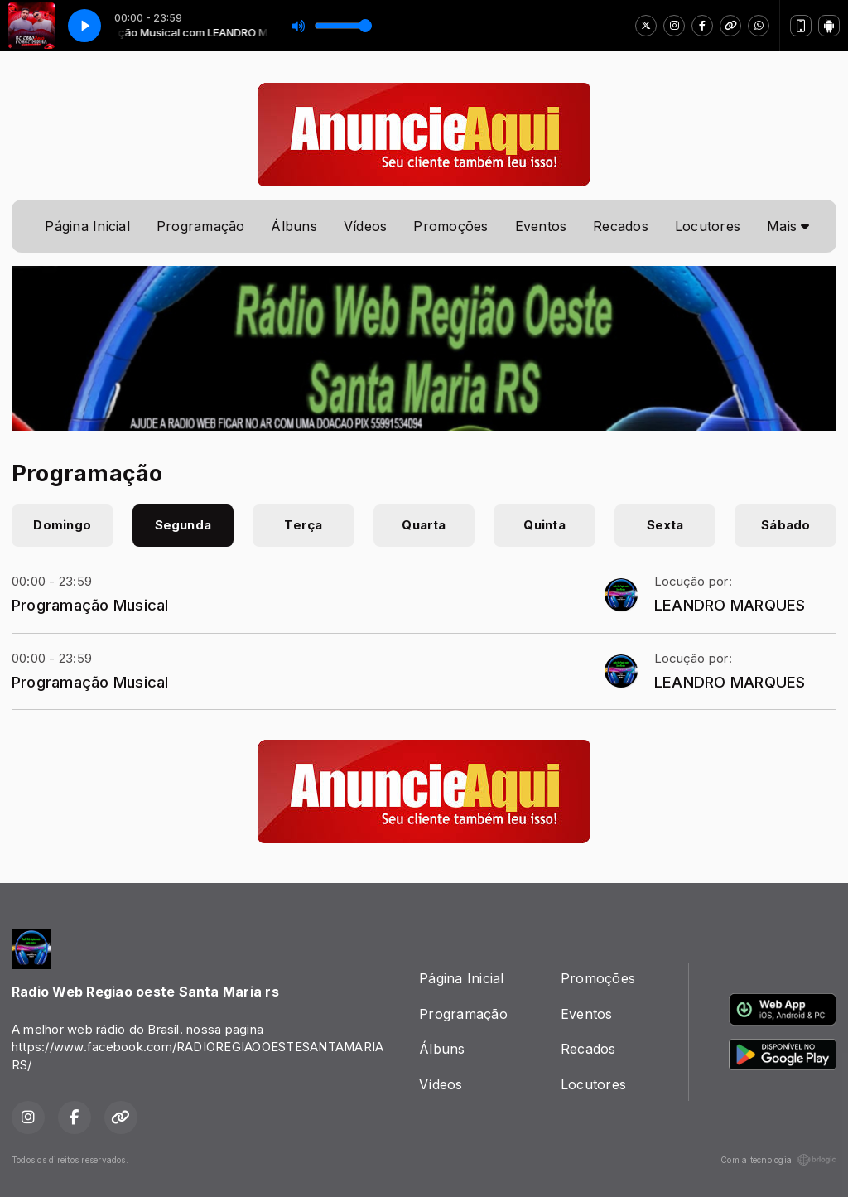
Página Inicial (87, 226)
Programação (201, 226)
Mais (788, 226)
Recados (620, 226)
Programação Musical (90, 605)
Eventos (541, 226)
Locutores (707, 226)
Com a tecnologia (778, 1160)
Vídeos (365, 226)
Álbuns (293, 226)
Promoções (450, 226)
